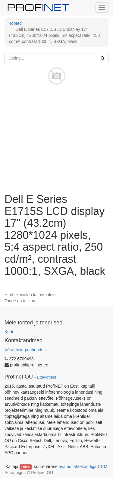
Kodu (9, 331)
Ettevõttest (46, 377)
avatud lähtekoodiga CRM (83, 466)
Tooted (15, 23)
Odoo (25, 467)
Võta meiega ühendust (26, 349)
